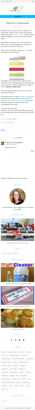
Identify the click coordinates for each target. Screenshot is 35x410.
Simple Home (22, 369)
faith (29, 379)
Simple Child (23, 365)
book (17, 375)
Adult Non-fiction (13, 352)
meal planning (25, 382)
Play (10, 365)
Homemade (24, 355)
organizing (4, 385)
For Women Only (23, 96)
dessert (24, 379)
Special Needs (13, 372)
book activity (24, 375)
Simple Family (9, 122)
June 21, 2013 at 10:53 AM (11, 144)
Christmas (21, 352)
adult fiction (4, 375)
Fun (7, 355)
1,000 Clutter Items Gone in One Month (17, 243)
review (27, 385)
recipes (22, 385)
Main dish (15, 362)
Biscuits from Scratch (18, 329)
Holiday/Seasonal (14, 355)
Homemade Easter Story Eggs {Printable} (18, 306)
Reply (32, 151)
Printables (15, 365)
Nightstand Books (24, 362)
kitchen (18, 382)
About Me (4, 352)
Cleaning (28, 352)
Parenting (4, 365)
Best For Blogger (26, 408)
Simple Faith (5, 369)
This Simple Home (13, 408)
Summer (21, 372)
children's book (16, 379)
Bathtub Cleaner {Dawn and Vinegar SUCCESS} (18, 283)
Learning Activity (6, 358)
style (3, 389)
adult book (28, 372)
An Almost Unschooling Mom (14, 142)
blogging (12, 375)
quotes (11, 385)
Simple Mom (5, 372)
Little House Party (6, 362)
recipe (16, 385)
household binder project (8, 382)
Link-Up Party (29, 358)
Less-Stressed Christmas (18, 358)
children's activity (6, 379)
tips (7, 389)
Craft (3, 355)
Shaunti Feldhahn (18, 34)
